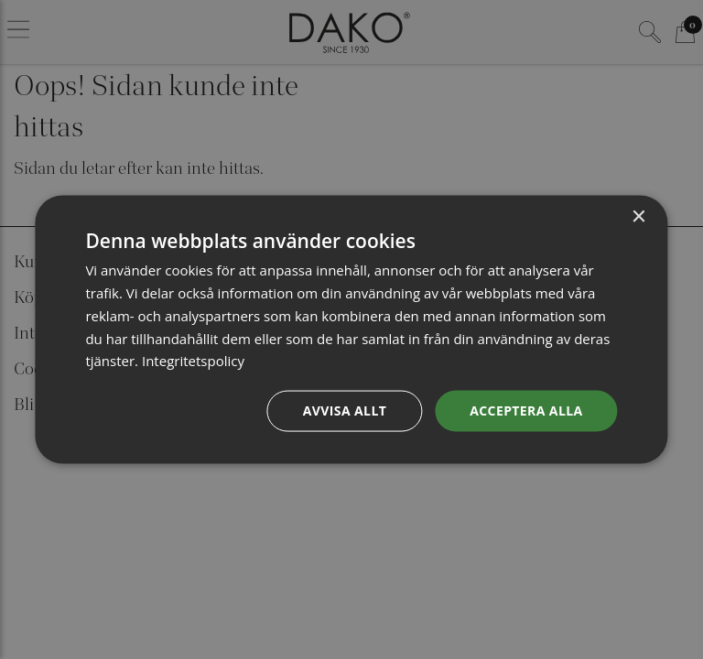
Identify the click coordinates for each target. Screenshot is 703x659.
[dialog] (351, 330)
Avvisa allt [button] (344, 410)
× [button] (638, 217)
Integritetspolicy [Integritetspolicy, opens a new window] (193, 360)
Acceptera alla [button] (526, 410)
